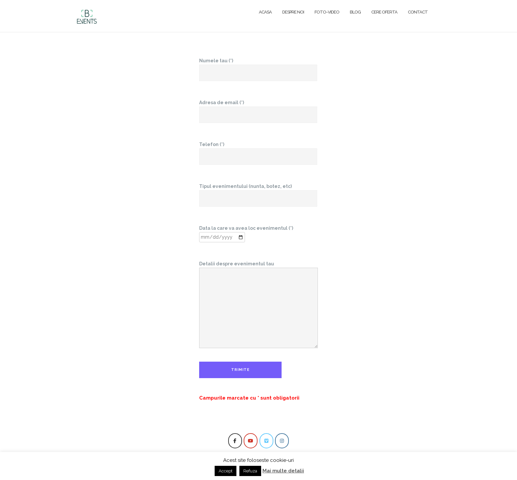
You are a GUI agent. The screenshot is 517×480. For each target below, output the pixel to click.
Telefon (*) (258, 150)
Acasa (265, 12)
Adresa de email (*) (258, 108)
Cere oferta (384, 12)
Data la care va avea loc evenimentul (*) (246, 232)
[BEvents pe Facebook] (235, 440)
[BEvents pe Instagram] (282, 440)
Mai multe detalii (283, 471)
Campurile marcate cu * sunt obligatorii (249, 398)
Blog (355, 12)
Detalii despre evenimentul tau (258, 305)
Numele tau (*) (258, 66)
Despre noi (293, 12)
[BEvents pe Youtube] (251, 440)
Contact (418, 12)
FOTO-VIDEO (327, 12)
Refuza (250, 470)
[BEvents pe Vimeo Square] (266, 440)
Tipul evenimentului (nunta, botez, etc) (258, 192)
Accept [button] (225, 470)
